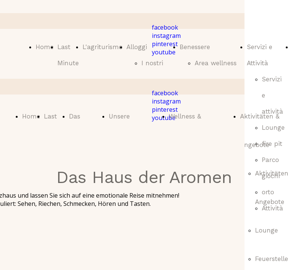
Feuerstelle (271, 258)
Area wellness (216, 63)
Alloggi (136, 47)
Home (45, 47)
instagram (166, 36)
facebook (165, 27)
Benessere (195, 47)
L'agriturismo (102, 47)
